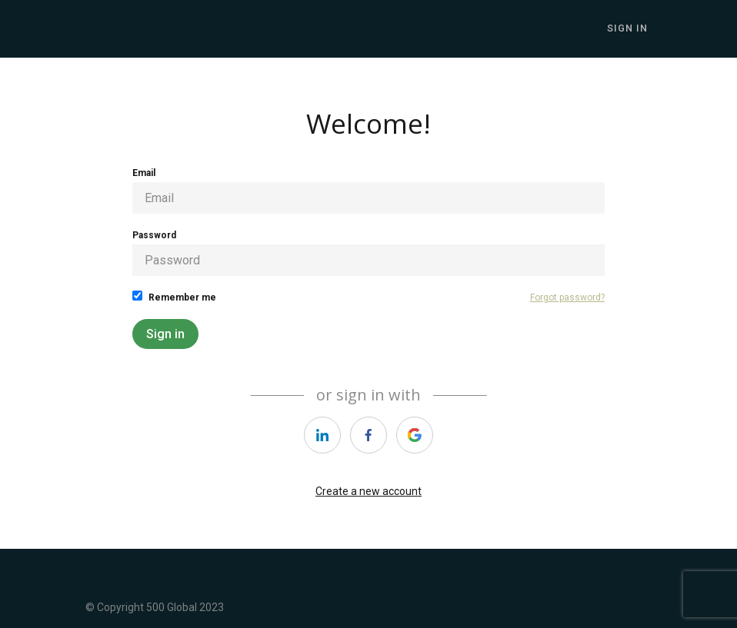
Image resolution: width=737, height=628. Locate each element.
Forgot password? (567, 297)
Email (368, 191)
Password (368, 253)
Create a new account (368, 491)
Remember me (174, 297)
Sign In (631, 29)
